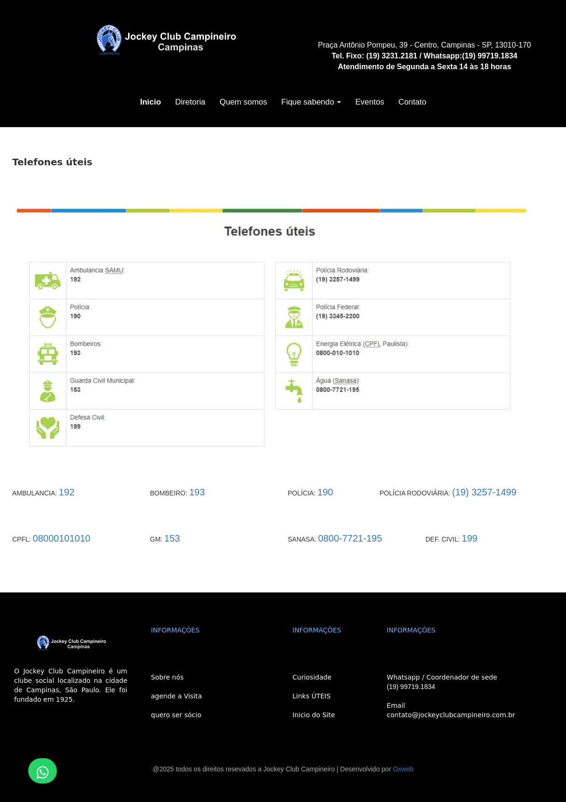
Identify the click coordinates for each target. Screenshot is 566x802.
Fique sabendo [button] (311, 101)
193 (197, 492)
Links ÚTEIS (311, 696)
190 (325, 492)
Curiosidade (312, 677)
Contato (412, 101)
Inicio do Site (313, 715)
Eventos (369, 101)
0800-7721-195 (350, 538)
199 (469, 538)
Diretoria (190, 101)
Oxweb (403, 769)
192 (66, 492)
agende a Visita (176, 696)
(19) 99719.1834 (411, 686)
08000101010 (61, 538)
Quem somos (243, 101)
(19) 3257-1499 (484, 492)
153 (172, 538)
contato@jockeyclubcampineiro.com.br (451, 715)
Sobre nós (167, 677)
